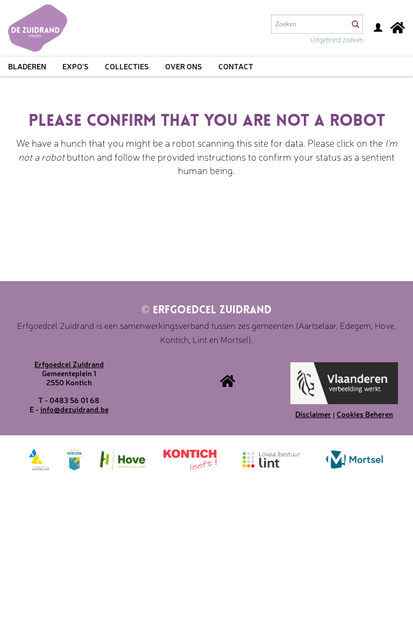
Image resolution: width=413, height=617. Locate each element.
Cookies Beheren (365, 414)
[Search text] (309, 24)
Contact (235, 66)
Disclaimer (313, 414)
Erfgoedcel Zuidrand (206, 310)
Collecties (127, 66)
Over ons (183, 66)
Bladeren (27, 66)
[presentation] (230, 219)
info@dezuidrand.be (74, 409)
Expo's (75, 66)
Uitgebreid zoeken (336, 39)
